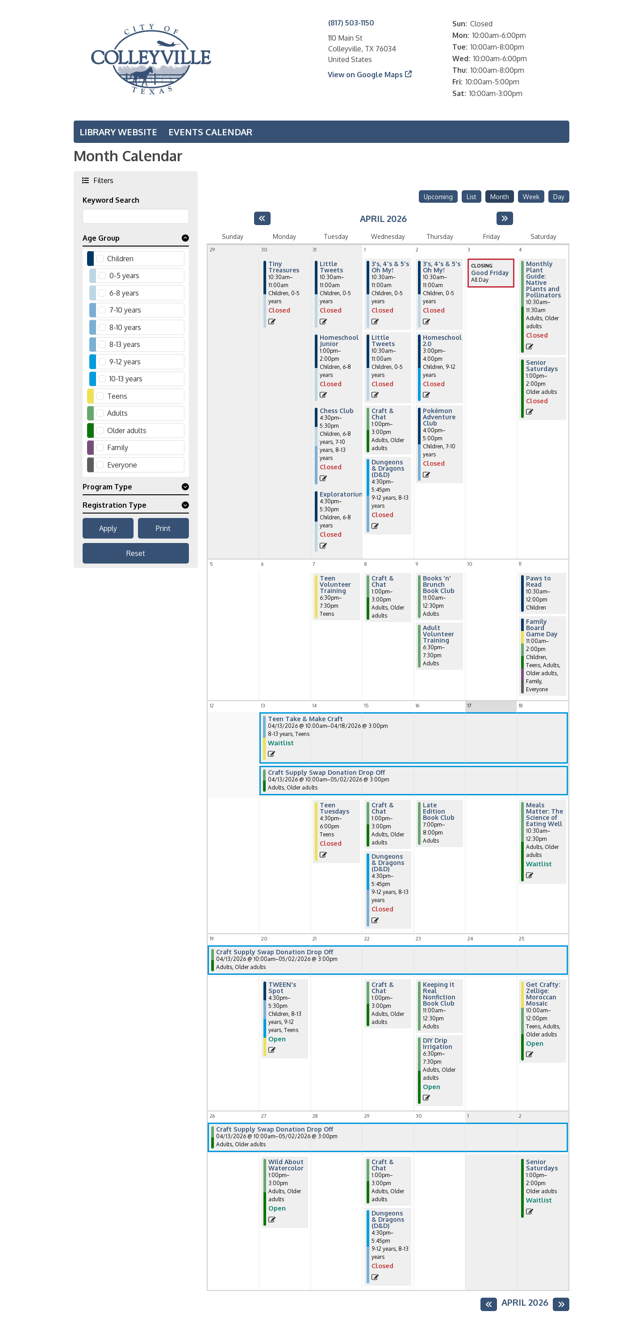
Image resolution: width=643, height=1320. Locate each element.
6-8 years (124, 292)
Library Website (118, 132)
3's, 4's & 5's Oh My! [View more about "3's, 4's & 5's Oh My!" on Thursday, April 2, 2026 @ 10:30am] (441, 267)
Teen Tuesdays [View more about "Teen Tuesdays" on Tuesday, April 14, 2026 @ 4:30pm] (334, 808)
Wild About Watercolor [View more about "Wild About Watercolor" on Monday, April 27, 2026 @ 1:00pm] (286, 1165)
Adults (117, 413)
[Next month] (505, 218)
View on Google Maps (365, 74)
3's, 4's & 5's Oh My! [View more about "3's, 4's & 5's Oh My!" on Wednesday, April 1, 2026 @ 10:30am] (390, 267)
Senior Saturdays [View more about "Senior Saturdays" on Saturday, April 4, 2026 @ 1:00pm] (542, 365)
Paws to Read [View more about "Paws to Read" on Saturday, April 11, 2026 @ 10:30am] (538, 581)
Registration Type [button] (114, 505)
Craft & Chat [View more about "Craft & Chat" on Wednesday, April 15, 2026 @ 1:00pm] (383, 808)
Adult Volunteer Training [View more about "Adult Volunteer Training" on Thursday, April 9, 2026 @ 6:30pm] (438, 634)
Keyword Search (111, 200)
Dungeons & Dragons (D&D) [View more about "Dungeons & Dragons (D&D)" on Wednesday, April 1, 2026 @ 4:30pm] (388, 468)
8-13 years (124, 344)
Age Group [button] (101, 238)
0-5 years (124, 275)
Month (499, 197)
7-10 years (125, 309)
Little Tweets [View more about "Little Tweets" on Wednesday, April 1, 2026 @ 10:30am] (383, 340)
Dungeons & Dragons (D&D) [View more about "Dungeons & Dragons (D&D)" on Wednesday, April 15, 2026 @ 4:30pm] (388, 862)
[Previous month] (262, 218)
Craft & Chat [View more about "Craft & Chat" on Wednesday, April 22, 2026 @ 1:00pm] (383, 988)
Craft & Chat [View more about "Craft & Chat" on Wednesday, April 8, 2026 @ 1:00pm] (383, 581)
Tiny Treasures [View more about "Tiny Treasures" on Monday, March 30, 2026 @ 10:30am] (283, 267)
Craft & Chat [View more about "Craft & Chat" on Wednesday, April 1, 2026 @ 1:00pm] (383, 414)
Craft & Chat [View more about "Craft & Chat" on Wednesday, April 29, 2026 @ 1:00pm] (383, 1165)
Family (117, 447)
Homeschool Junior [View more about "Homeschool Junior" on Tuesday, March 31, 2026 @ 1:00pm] (339, 340)
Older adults (126, 430)
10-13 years (125, 378)
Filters (102, 180)
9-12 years (125, 361)
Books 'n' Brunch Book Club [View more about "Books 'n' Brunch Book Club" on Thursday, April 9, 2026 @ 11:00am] (439, 584)
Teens (117, 396)
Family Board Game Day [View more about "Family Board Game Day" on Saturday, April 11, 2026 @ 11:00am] (542, 627)
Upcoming (438, 197)
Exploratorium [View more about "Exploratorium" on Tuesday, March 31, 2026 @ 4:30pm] (342, 494)
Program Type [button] (107, 486)
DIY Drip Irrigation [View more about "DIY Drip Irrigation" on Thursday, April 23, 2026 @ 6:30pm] (437, 1043)
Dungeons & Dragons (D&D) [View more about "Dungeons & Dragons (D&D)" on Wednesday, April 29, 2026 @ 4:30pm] (388, 1219)
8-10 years (125, 327)
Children (120, 258)
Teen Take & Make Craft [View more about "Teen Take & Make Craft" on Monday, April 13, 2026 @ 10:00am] (305, 719)
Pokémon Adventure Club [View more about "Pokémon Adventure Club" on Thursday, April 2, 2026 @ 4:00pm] (439, 417)
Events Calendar (210, 132)
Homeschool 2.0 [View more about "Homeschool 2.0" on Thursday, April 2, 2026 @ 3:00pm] (442, 340)
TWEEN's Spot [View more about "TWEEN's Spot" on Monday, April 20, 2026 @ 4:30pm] (282, 988)
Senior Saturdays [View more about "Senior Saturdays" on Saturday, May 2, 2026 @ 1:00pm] (542, 1165)
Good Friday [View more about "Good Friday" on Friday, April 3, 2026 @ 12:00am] (490, 273)
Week (531, 197)
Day (558, 197)
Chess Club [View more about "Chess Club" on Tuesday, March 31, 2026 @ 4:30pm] (337, 411)
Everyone (122, 464)
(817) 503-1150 (351, 22)
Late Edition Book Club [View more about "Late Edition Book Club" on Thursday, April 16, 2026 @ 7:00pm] (439, 811)
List (471, 197)
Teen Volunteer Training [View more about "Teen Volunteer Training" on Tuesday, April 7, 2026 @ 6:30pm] (335, 584)
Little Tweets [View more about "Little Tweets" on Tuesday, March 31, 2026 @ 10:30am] (331, 267)
